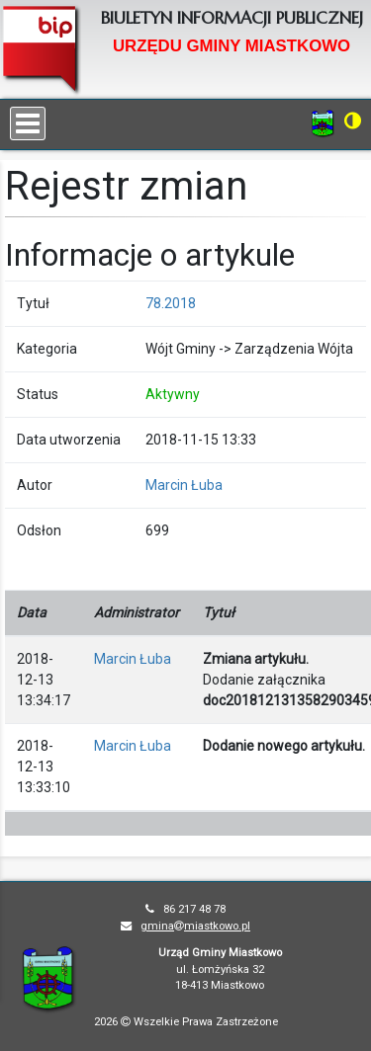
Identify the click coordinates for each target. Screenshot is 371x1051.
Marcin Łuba (184, 485)
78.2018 (170, 303)
